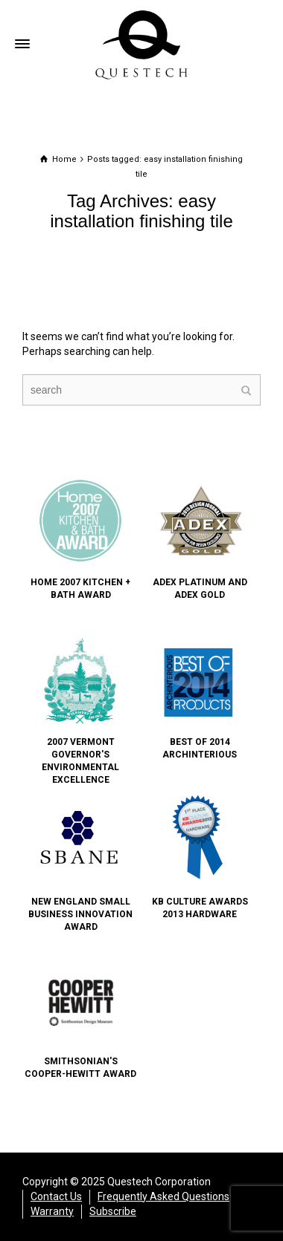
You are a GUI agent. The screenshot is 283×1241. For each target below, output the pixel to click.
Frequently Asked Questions (163, 1196)
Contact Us (56, 1196)
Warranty (52, 1211)
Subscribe (112, 1211)
